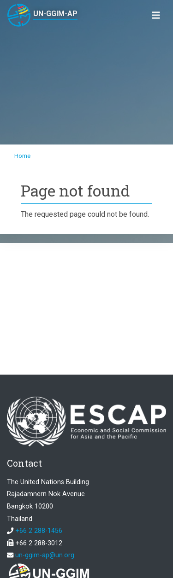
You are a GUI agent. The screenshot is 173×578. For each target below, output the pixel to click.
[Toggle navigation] (156, 15)
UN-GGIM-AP (55, 13)
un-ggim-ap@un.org (44, 555)
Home (22, 155)
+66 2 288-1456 (38, 531)
